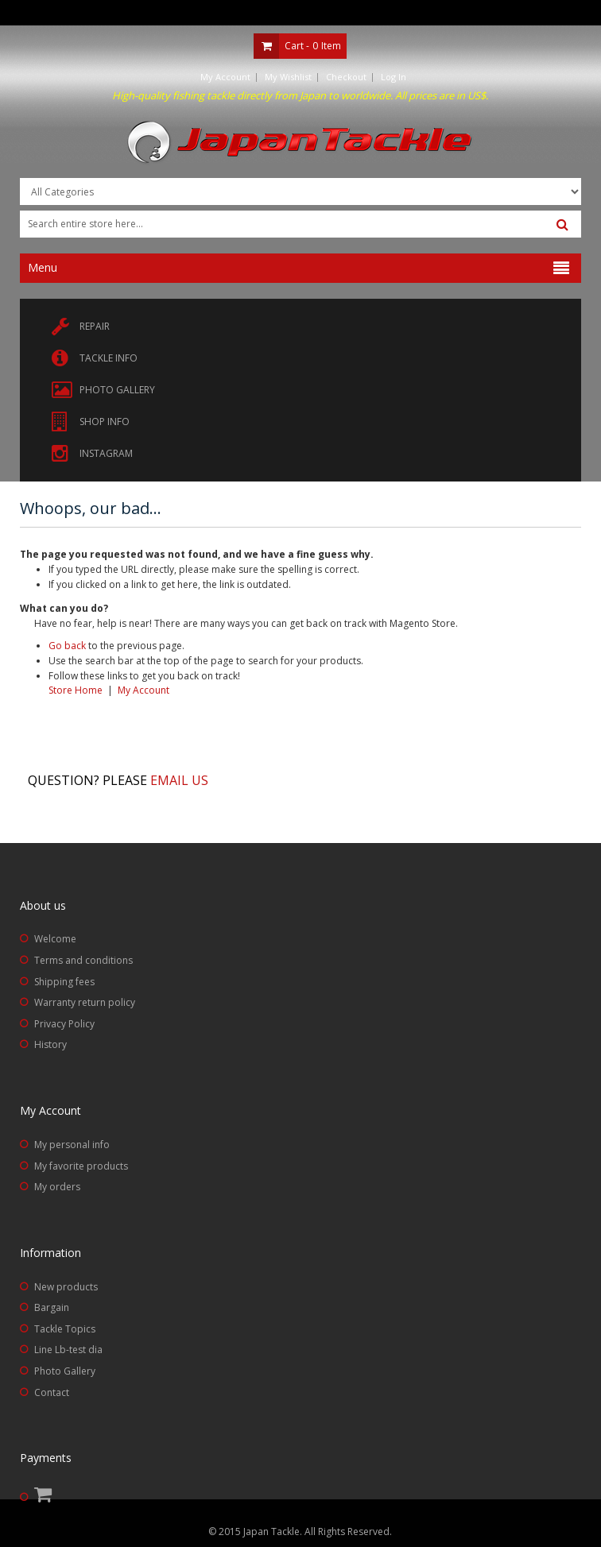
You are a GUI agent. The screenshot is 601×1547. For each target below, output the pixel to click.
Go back (67, 645)
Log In (393, 77)
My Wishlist (288, 77)
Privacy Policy (64, 1024)
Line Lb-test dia (68, 1349)
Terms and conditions (83, 960)
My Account (225, 77)
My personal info (72, 1144)
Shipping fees (64, 981)
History (50, 1044)
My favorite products (81, 1166)
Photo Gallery (64, 1371)
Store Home (75, 690)
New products (66, 1287)
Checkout (346, 77)
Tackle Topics (64, 1329)
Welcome (55, 939)
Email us (179, 780)
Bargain (51, 1307)
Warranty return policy (84, 1002)
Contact (51, 1392)
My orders (57, 1186)
